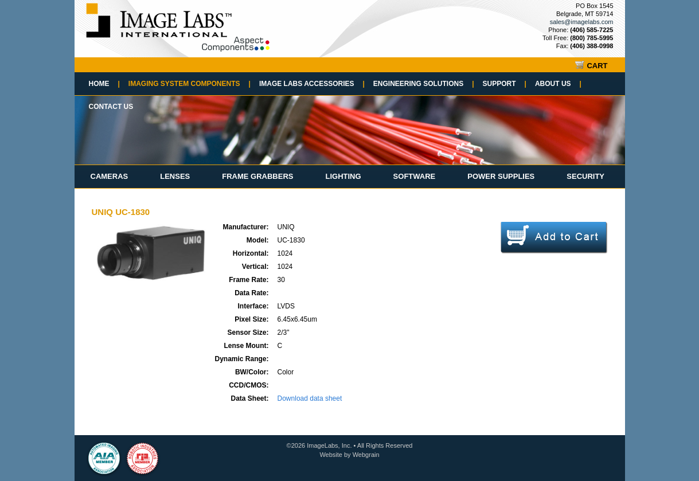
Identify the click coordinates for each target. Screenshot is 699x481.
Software (414, 176)
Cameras (109, 176)
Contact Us (111, 107)
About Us (558, 84)
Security (585, 176)
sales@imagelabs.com (582, 21)
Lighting (343, 176)
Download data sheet (310, 398)
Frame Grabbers (257, 176)
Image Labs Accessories (312, 84)
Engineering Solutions (423, 84)
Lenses (175, 176)
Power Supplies (500, 176)
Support (504, 84)
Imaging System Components (189, 84)
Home (104, 84)
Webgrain (366, 454)
